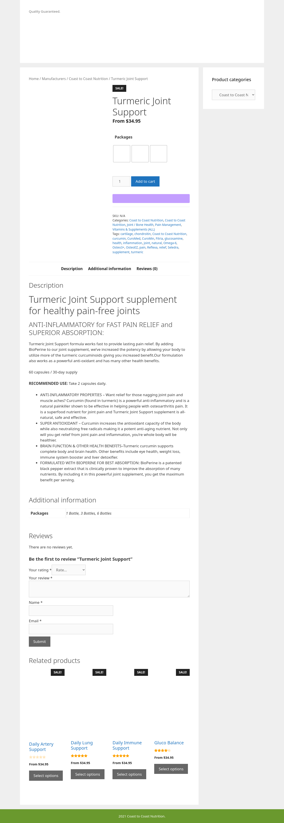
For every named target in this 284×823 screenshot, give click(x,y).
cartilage (126, 234)
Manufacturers (54, 78)
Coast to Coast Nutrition (88, 78)
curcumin (119, 238)
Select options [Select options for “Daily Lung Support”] (87, 774)
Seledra (173, 247)
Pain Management (168, 225)
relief (162, 247)
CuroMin (148, 238)
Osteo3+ (118, 247)
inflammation (132, 243)
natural (157, 243)
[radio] (121, 153)
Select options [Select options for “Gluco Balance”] (171, 768)
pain (142, 247)
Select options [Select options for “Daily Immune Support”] (129, 774)
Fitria (159, 238)
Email (35, 620)
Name (36, 602)
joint (147, 243)
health (117, 243)
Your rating (40, 569)
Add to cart (145, 181)
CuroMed (133, 238)
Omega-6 (169, 243)
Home (34, 78)
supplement (121, 252)
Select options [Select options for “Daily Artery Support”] (46, 775)
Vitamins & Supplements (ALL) (133, 229)
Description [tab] (72, 268)
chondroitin (142, 234)
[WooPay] (151, 198)
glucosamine (174, 238)
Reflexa (152, 247)
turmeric (137, 252)
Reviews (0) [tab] (146, 268)
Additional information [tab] (109, 268)
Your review (40, 577)
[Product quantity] (121, 181)
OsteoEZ (132, 247)
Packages (123, 137)
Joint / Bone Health (140, 225)
